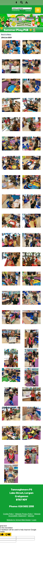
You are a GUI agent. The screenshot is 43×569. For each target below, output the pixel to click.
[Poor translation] (7, 534)
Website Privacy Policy (24, 514)
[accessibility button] (26, 3)
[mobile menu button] (38, 10)
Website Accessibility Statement (24, 515)
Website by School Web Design (19, 520)
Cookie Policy (8, 514)
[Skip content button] (16, 3)
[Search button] (21, 3)
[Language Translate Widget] (22, 8)
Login (34, 520)
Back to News (6, 34)
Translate (26, 10)
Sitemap (31, 516)
